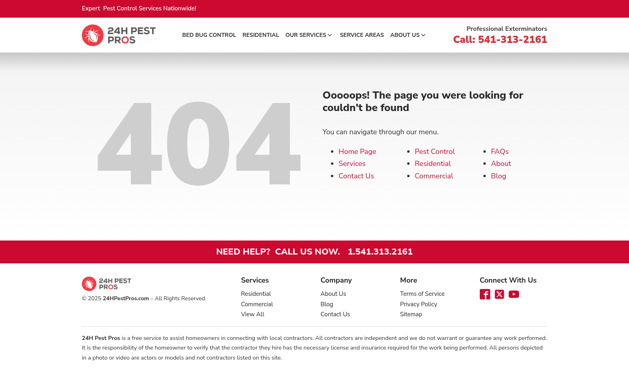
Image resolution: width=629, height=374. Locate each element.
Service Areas (362, 35)
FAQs (500, 151)
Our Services (310, 35)
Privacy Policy (418, 304)
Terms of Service (422, 294)
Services (352, 163)
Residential (261, 35)
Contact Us (356, 176)
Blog (498, 176)
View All (252, 314)
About (501, 163)
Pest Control (435, 151)
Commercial (434, 176)
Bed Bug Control (209, 35)
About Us (408, 35)
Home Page (357, 151)
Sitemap (411, 314)
